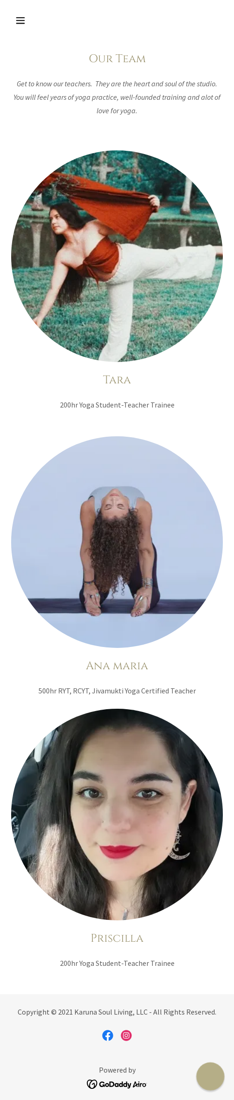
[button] (35, 20)
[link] (107, 1035)
